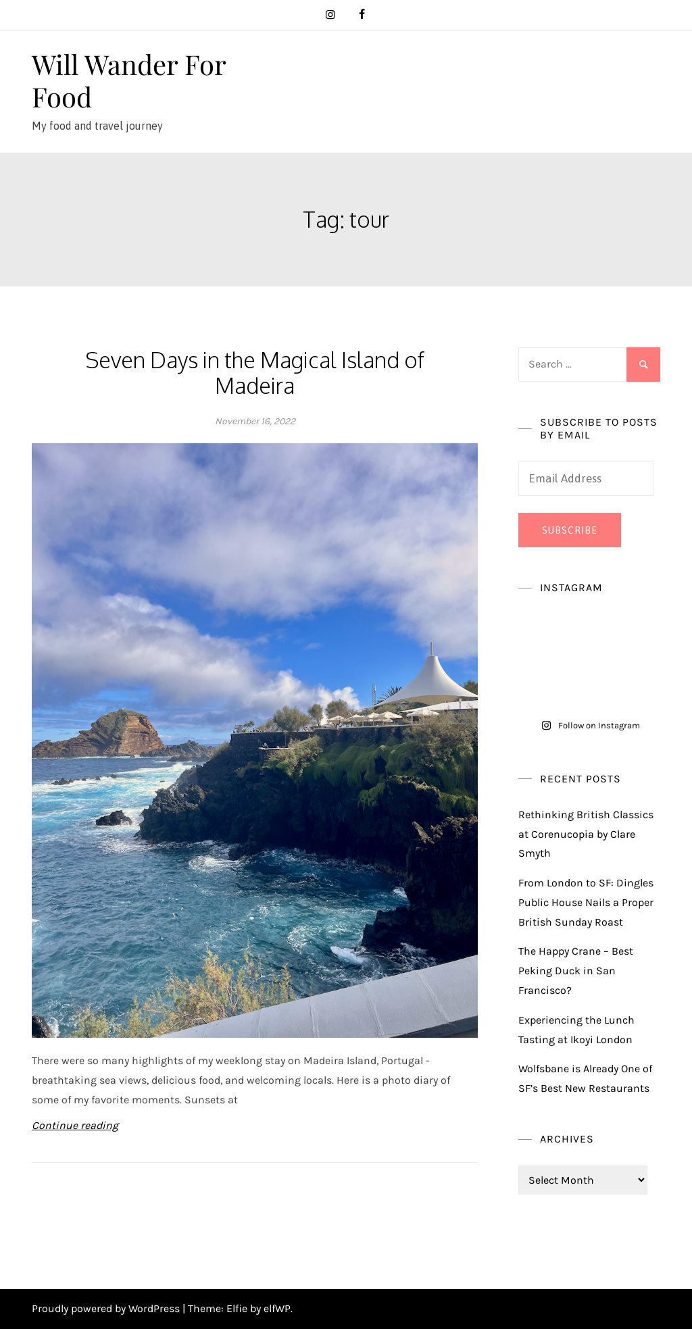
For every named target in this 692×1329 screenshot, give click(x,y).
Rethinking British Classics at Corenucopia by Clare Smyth (585, 834)
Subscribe (569, 530)
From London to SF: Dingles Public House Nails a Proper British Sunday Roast (585, 902)
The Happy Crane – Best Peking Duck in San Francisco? (575, 971)
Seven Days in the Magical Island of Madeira (254, 372)
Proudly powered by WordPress (107, 1308)
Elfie (236, 1308)
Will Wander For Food (129, 80)
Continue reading (75, 1125)
